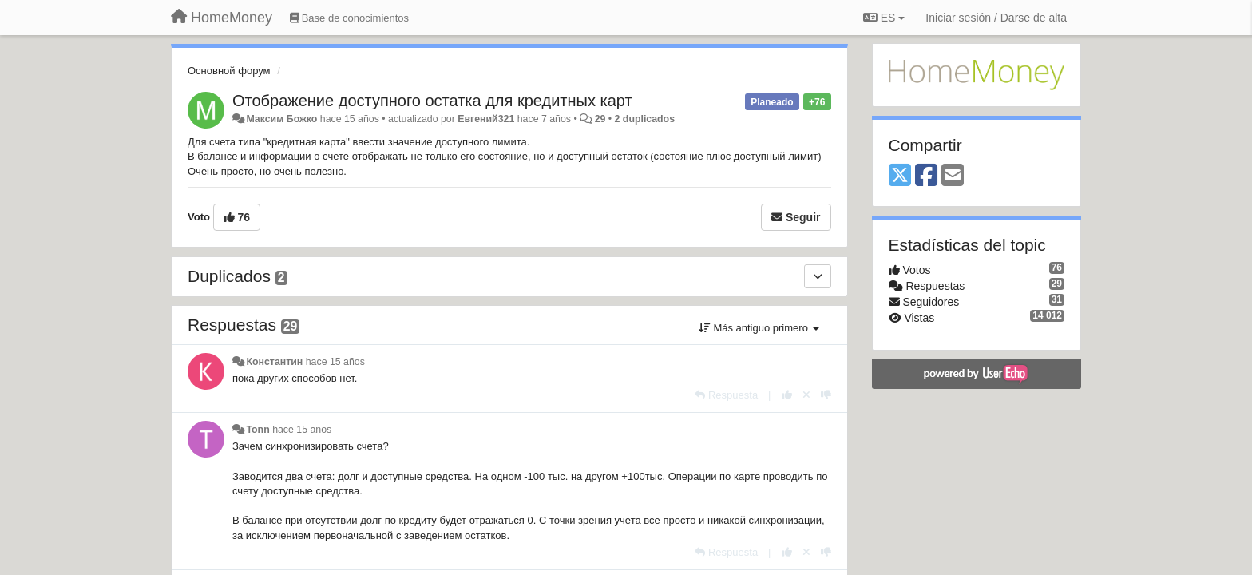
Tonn (257, 429)
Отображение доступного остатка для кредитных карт (432, 100)
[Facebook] (926, 176)
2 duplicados (645, 119)
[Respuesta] (726, 395)
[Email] (952, 176)
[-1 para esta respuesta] (826, 395)
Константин (274, 361)
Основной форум (229, 71)
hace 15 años (335, 361)
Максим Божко (281, 119)
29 (600, 119)
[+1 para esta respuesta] (787, 395)
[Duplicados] (817, 276)
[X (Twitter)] (900, 176)
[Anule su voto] (806, 395)
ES (884, 17)
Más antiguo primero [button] (759, 328)
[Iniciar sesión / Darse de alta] (996, 17)
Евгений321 (486, 119)
